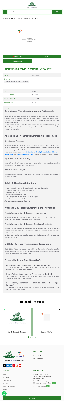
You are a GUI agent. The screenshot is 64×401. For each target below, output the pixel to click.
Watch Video (17, 56)
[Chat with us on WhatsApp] (4, 393)
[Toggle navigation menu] (5, 12)
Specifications (17, 61)
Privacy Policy (7, 383)
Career (5, 389)
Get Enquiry (32, 398)
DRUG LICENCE (37, 355)
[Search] (57, 12)
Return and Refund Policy (10, 386)
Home (5, 18)
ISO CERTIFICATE (38, 358)
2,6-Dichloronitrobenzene (17, 332)
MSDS (46, 56)
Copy (53, 383)
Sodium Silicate (46, 332)
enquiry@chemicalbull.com (42, 383)
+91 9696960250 (39, 386)
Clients (5, 374)
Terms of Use (7, 380)
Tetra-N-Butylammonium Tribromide (16, 81)
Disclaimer (6, 377)
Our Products (12, 18)
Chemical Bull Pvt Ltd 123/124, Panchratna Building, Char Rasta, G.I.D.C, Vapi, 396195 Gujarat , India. (42, 378)
